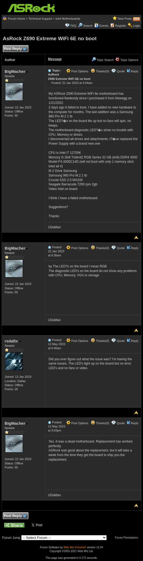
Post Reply (15, 49)
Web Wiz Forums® (75, 547)
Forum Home (16, 18)
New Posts (125, 18)
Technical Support (40, 18)
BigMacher (16, 71)
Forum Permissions (128, 537)
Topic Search (103, 60)
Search (88, 25)
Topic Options (126, 60)
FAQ (73, 25)
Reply (134, 71)
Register (120, 25)
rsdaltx (13, 341)
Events (101, 25)
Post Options (77, 71)
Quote (121, 71)
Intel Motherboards (67, 18)
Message (55, 59)
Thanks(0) (100, 71)
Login (136, 25)
